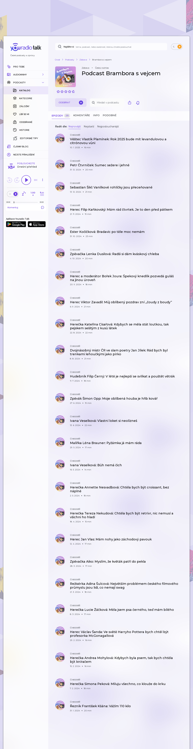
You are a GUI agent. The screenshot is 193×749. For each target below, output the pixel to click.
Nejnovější (74, 126)
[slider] (14, 146)
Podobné (109, 115)
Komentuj (26, 151)
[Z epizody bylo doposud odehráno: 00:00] (9, 146)
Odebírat (71, 103)
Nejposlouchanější (108, 126)
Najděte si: (69, 46)
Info (96, 115)
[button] (25, 74)
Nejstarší (89, 126)
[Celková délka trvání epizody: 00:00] (42, 146)
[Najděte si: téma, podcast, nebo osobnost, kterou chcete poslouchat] (111, 46)
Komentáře (81, 115)
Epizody (61, 116)
